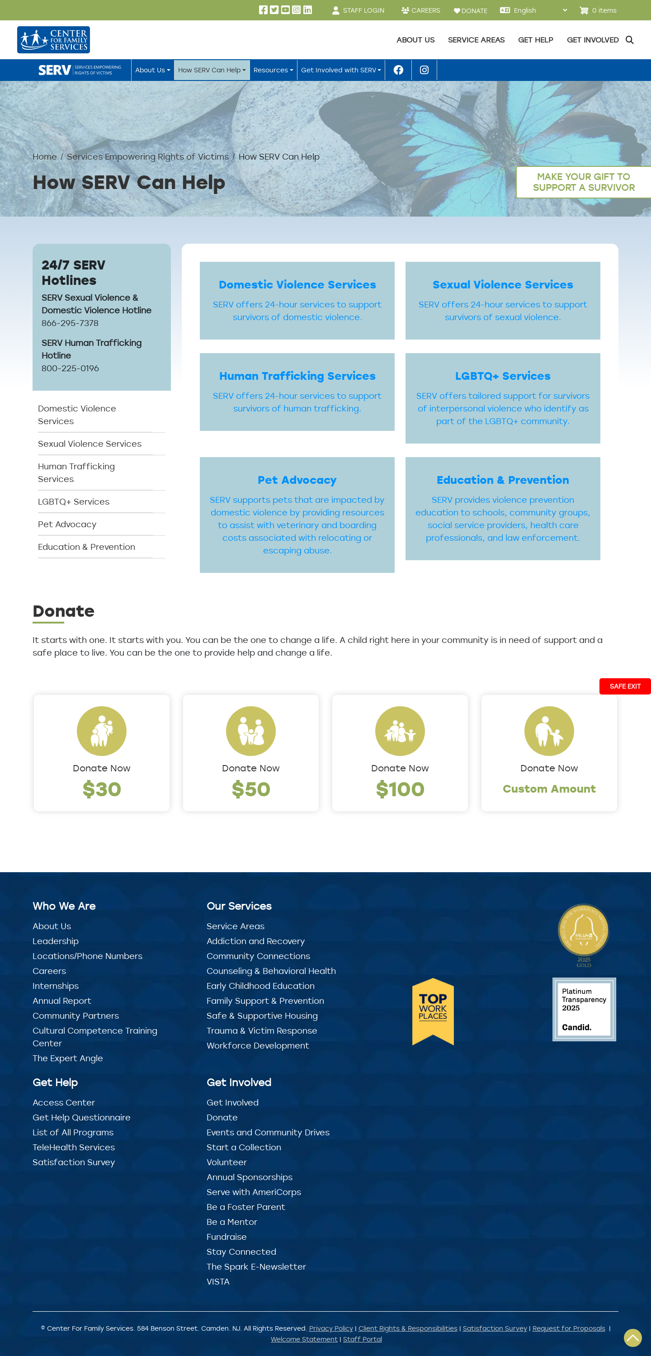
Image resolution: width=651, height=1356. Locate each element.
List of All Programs (73, 1132)
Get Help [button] (535, 40)
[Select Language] (540, 10)
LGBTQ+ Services (73, 501)
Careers (49, 970)
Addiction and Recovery (256, 940)
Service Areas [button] (476, 40)
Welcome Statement (304, 1339)
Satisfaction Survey (74, 1162)
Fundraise (227, 1236)
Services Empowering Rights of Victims (148, 156)
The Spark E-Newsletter (256, 1266)
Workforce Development (258, 1045)
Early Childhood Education (261, 985)
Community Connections (258, 955)
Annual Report (62, 1000)
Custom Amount (549, 788)
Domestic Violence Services (77, 414)
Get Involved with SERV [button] (338, 70)
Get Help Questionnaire (82, 1117)
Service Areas (235, 926)
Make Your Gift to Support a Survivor (584, 182)
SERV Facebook (398, 70)
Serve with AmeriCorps (254, 1191)
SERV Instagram (424, 70)
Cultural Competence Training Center (95, 1037)
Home (45, 156)
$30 (102, 788)
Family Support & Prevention (265, 1000)
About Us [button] (415, 40)
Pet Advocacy (67, 524)
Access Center (64, 1102)
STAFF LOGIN (363, 10)
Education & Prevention (86, 546)
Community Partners (76, 1015)
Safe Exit (625, 686)
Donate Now (102, 768)
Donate (222, 1117)
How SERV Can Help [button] (209, 70)
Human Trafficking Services (76, 472)
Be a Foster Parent (246, 1206)
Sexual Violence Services (90, 443)
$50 (251, 788)
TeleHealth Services (74, 1147)
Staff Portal (362, 1339)
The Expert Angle (68, 1058)
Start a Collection (244, 1147)
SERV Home (81, 70)
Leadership (56, 940)
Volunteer (227, 1162)
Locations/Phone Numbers (87, 955)
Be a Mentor (232, 1221)
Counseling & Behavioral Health (271, 970)
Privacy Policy (331, 1328)
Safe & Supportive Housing (262, 1015)
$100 (400, 788)
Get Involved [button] (593, 40)
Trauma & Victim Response (262, 1030)
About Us (52, 926)
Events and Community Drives (268, 1132)
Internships (56, 985)
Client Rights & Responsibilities (408, 1328)
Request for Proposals (569, 1328)
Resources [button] (271, 70)
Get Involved (233, 1102)
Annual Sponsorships (249, 1177)
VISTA (218, 1281)
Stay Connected (241, 1251)
